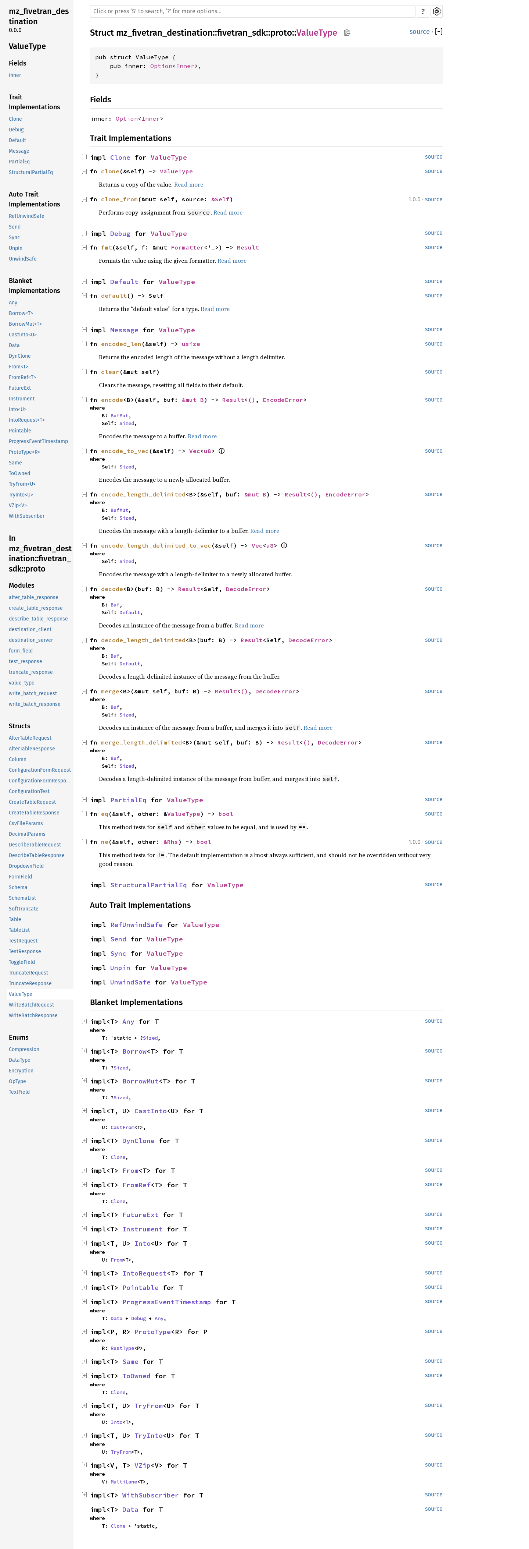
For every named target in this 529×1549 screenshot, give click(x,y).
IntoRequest (144, 1273)
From (130, 1170)
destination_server (31, 640)
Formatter (187, 247)
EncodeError (283, 399)
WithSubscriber (26, 516)
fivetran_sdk (241, 33)
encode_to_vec (125, 451)
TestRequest (23, 941)
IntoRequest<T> (27, 420)
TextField (19, 1092)
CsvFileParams (26, 823)
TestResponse (25, 951)
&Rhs (170, 841)
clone (110, 171)
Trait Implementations (34, 102)
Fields (17, 63)
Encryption (21, 1071)
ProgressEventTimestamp (38, 441)
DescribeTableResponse (37, 855)
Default (17, 140)
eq (104, 813)
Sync (14, 237)
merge (110, 691)
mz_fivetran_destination (39, 16)
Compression (24, 1049)
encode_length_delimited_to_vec (156, 545)
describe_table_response (38, 619)
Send (15, 227)
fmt (106, 247)
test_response (25, 661)
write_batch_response (35, 704)
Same (15, 463)
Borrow (134, 1051)
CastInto (150, 1111)
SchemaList (22, 898)
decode (112, 589)
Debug (16, 130)
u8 (207, 451)
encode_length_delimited (143, 494)
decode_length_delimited (143, 640)
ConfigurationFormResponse (41, 781)
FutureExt (20, 388)
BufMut (119, 415)
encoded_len (121, 343)
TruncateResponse (30, 983)
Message (19, 151)
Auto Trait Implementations (34, 199)
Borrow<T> (21, 313)
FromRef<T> (22, 377)
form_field (21, 651)
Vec (194, 451)
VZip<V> (18, 505)
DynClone (20, 356)
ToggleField (22, 962)
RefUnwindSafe (26, 216)
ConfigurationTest (29, 791)
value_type (22, 683)
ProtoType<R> (24, 452)
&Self (220, 199)
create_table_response (36, 608)
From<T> (18, 367)
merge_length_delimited (141, 742)
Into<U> (17, 409)
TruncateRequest (28, 973)
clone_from (119, 199)
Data (14, 345)
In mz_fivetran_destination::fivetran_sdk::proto (40, 553)
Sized (126, 423)
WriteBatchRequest (31, 1005)
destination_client (30, 629)
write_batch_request (33, 693)
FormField (20, 877)
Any (13, 303)
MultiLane (124, 1481)
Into (142, 1243)
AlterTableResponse (32, 749)
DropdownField (26, 866)
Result (248, 247)
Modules (22, 585)
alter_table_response (33, 597)
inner (15, 75)
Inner (185, 66)
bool (226, 813)
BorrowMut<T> (25, 324)
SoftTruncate (24, 909)
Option (161, 66)
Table (15, 919)
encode (112, 399)
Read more (188, 184)
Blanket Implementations (34, 286)
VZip (142, 1465)
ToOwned (19, 473)
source (420, 32)
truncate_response (31, 672)
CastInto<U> (23, 335)
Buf (115, 604)
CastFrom (122, 1127)
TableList (19, 930)
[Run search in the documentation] (252, 11)
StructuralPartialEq (31, 172)
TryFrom (148, 1405)
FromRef (136, 1185)
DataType (19, 1060)
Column (17, 759)
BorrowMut (140, 1081)
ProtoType (152, 1331)
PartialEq (19, 162)
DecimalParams (27, 834)
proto (281, 33)
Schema (18, 887)
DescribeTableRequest (35, 845)
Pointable (20, 431)
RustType (122, 1348)
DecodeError (246, 589)
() (251, 399)
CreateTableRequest (32, 802)
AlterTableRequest (30, 738)
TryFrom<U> (22, 484)
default (114, 295)
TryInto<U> (21, 495)
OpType (17, 1081)
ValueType (27, 46)
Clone (15, 119)
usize (191, 343)
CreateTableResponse (34, 813)
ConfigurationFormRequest (40, 770)
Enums (19, 1037)
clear (110, 371)
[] (439, 32)
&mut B (193, 399)
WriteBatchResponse (33, 1015)
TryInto (148, 1435)
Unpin (15, 248)
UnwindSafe (23, 259)
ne (104, 841)
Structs (19, 726)
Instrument (22, 399)
